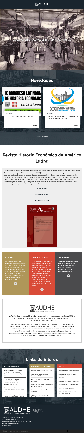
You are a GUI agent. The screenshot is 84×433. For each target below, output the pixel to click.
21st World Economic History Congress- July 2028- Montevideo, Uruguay (63, 117)
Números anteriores (42, 194)
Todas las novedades (41, 136)
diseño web (79, 431)
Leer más (35, 125)
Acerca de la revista (42, 200)
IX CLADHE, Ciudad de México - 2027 (20, 116)
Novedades (9, 113)
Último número (42, 189)
